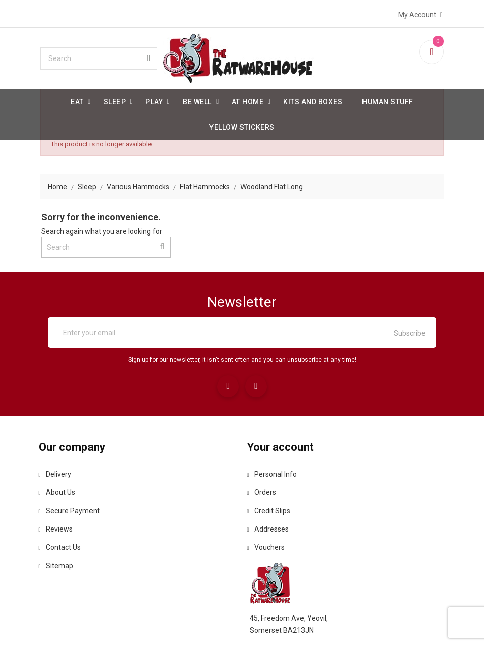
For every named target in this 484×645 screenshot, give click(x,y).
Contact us (80, 550)
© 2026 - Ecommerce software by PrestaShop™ (242, 624)
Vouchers (268, 550)
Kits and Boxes (312, 100)
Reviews (76, 531)
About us (77, 495)
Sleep (115, 100)
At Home (248, 100)
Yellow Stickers (242, 125)
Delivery (75, 477)
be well (197, 100)
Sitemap (76, 568)
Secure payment (89, 513)
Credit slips (271, 513)
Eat (77, 100)
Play (154, 100)
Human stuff (387, 100)
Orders (264, 495)
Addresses (270, 531)
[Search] (117, 56)
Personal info (274, 477)
